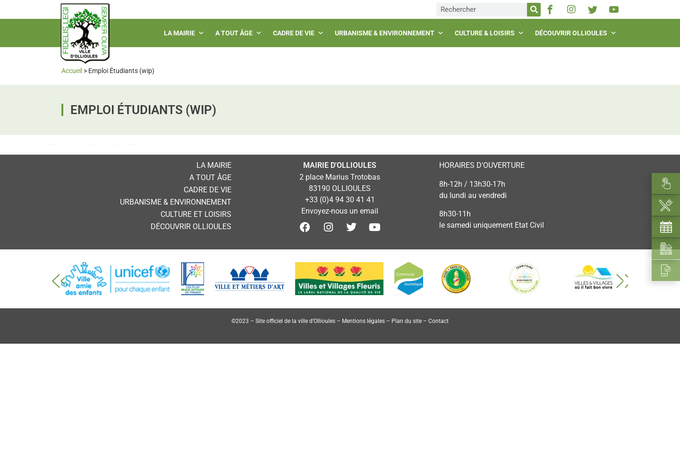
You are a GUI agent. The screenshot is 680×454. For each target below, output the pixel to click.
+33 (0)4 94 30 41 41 (340, 199)
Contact (438, 321)
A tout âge (239, 33)
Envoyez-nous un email (339, 210)
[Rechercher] (534, 10)
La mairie (185, 33)
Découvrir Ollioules (577, 33)
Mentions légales (363, 321)
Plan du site (406, 321)
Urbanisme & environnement (390, 33)
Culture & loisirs (491, 33)
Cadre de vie (299, 33)
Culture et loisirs (196, 214)
